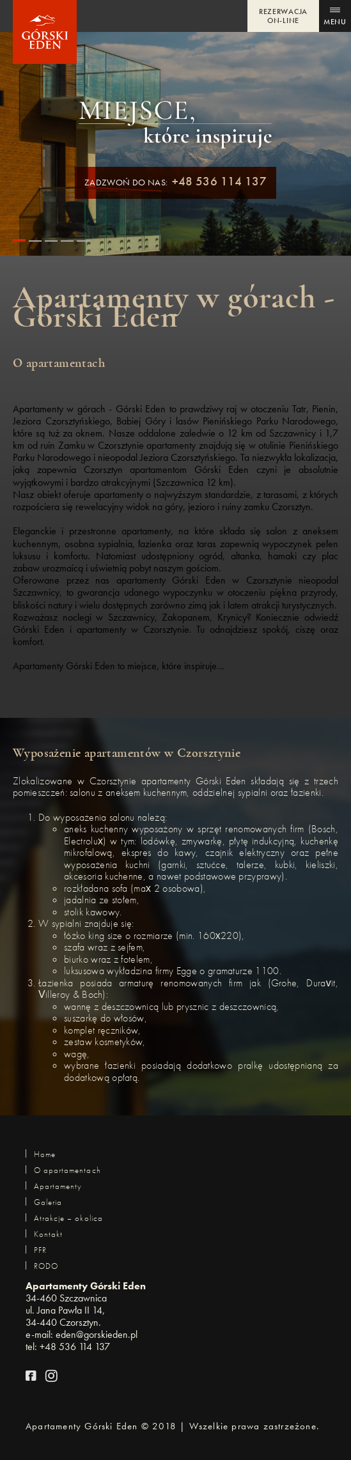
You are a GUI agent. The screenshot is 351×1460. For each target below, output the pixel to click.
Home (45, 1154)
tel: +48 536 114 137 (68, 1346)
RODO (46, 1266)
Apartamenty (58, 1186)
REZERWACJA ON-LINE (283, 16)
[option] (175, 528)
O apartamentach (67, 1170)
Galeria (48, 1202)
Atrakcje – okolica (68, 1218)
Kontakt (48, 1234)
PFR (40, 1250)
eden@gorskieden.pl (96, 1334)
